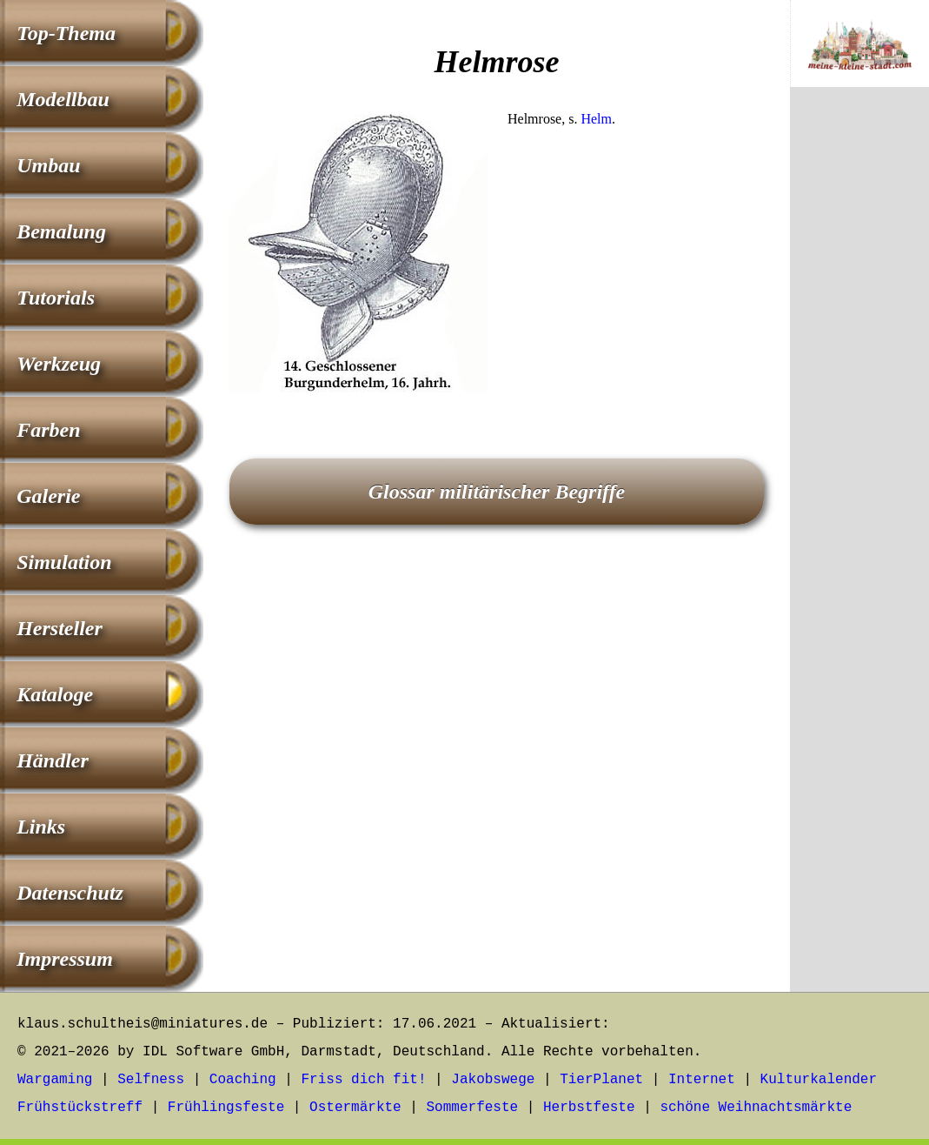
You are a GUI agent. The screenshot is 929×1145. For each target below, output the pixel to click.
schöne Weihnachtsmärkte (756, 1107)
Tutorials (56, 297)
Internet (701, 1080)
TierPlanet (601, 1080)
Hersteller (60, 628)
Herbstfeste (589, 1107)
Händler (53, 760)
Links (41, 826)
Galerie (48, 496)
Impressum (65, 958)
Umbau (48, 165)
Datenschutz (70, 892)
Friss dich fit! (363, 1080)
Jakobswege (492, 1080)
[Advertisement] (496, 532)
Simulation (64, 562)
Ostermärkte (355, 1107)
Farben (48, 429)
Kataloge (55, 694)
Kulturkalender (818, 1080)
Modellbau (63, 99)
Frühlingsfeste (226, 1107)
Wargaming (54, 1080)
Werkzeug (59, 363)
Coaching (242, 1080)
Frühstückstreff (80, 1107)
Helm (596, 118)
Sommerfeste (473, 1107)
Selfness (150, 1080)
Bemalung (61, 231)
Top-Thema (66, 33)
